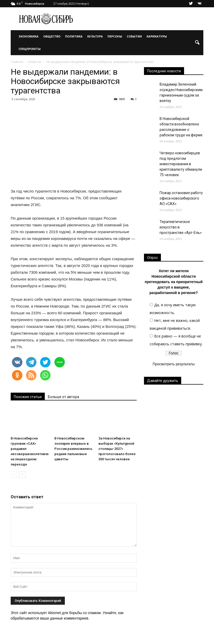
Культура (95, 36)
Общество (51, 36)
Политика (74, 36)
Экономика (28, 36)
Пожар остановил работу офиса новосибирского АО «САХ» (181, 198)
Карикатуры (157, 36)
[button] (197, 42)
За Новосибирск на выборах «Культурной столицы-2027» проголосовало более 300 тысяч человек (117, 448)
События (134, 36)
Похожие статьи (28, 397)
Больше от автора (63, 397)
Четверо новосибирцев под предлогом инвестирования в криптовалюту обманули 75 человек (181, 164)
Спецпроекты (29, 49)
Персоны (115, 36)
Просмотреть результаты (174, 364)
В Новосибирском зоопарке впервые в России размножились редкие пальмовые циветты (73, 448)
